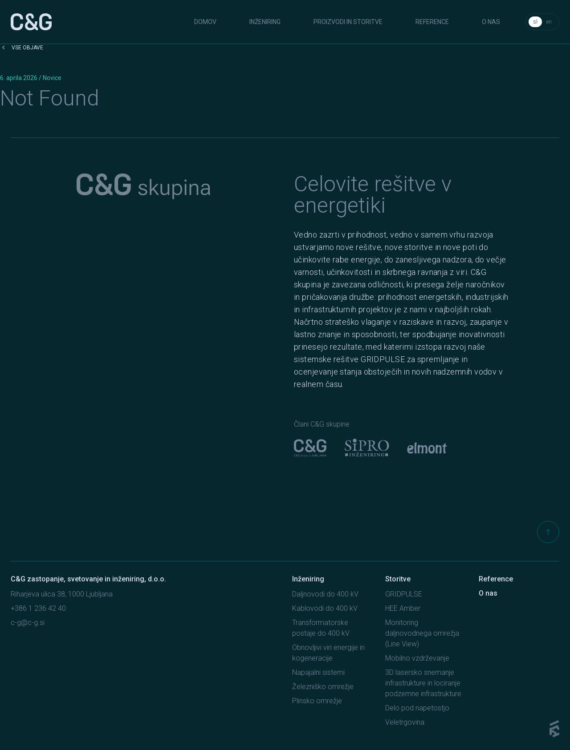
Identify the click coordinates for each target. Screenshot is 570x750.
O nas (491, 21)
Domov (205, 21)
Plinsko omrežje (317, 701)
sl (535, 22)
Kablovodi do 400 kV (325, 608)
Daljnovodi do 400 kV (325, 594)
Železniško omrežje (323, 686)
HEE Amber (402, 608)
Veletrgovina (404, 722)
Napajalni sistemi (318, 672)
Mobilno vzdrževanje (417, 658)
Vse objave (21, 47)
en (549, 22)
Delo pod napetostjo (417, 708)
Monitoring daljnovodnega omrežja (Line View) (422, 633)
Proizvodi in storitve (348, 21)
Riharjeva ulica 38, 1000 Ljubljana (62, 594)
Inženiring (265, 21)
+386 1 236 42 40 (38, 608)
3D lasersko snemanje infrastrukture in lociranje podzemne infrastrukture (423, 683)
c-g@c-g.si (28, 622)
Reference (432, 21)
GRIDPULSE (403, 594)
